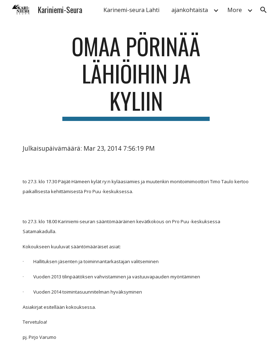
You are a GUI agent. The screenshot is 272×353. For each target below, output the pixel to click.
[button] (263, 9)
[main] (136, 77)
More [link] (234, 10)
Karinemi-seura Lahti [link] (131, 10)
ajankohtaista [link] (189, 10)
